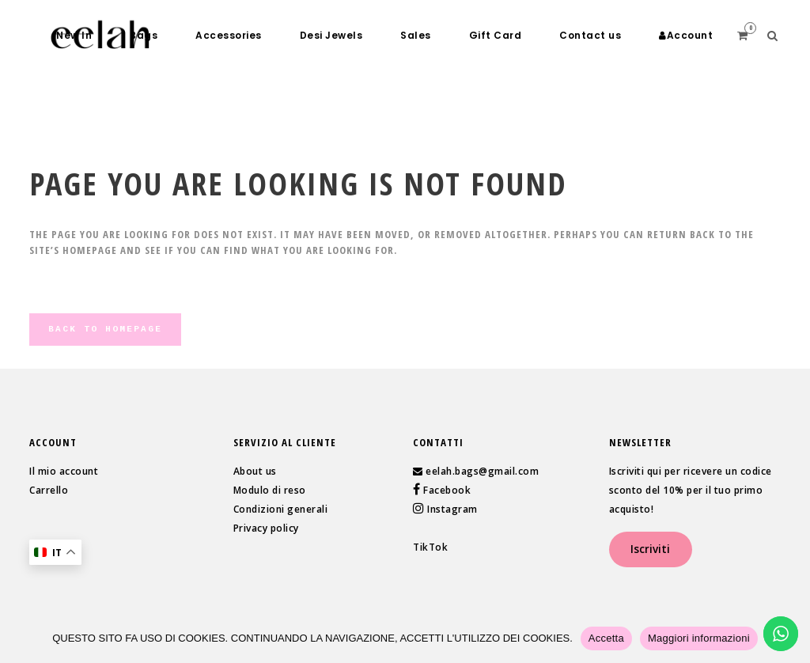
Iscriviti (650, 549)
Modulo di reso (269, 490)
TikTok (430, 547)
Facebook (446, 490)
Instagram (451, 509)
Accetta (606, 638)
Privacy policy (266, 528)
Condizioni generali (280, 509)
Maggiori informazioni (699, 638)
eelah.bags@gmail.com (482, 471)
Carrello (48, 490)
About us (255, 471)
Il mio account (63, 471)
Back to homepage (105, 329)
